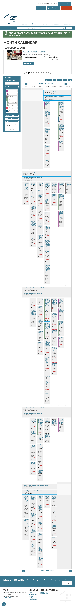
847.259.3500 (7, 598)
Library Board (33, 594)
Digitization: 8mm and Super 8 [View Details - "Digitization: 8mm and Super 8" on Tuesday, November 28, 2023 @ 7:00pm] (41, 558)
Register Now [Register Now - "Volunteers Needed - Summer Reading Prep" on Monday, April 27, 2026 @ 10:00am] (28, 66)
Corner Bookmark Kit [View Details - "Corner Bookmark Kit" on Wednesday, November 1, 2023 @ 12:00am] (48, 103)
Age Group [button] (8, 87)
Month (59, 80)
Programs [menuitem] (55, 24)
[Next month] (66, 84)
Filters (9, 77)
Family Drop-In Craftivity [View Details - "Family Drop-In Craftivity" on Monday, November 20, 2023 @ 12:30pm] (33, 432)
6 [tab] (39, 73)
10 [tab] (49, 73)
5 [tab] (36, 73)
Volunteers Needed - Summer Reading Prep (42, 53)
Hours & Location (65, 4)
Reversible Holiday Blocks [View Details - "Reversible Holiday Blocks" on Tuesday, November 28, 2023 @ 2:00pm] (41, 522)
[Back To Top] (4, 604)
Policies (31, 596)
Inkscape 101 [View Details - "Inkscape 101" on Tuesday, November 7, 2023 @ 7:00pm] (40, 247)
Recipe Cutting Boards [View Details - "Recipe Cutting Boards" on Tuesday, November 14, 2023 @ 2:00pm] (40, 307)
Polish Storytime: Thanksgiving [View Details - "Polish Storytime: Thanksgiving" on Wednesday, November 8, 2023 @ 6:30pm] (49, 227)
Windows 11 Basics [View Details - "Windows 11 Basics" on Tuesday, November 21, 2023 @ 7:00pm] (40, 459)
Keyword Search (10, 80)
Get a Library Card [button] (53, 8)
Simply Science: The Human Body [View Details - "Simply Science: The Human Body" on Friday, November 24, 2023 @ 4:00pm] (61, 421)
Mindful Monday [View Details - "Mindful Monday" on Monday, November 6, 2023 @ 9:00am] (33, 184)
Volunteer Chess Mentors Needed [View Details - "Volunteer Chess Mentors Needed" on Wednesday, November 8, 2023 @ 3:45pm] (48, 185)
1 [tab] (26, 73)
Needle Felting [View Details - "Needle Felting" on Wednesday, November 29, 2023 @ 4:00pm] (47, 497)
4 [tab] (34, 73)
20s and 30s (13, 102)
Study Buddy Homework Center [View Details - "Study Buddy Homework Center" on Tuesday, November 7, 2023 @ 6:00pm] (41, 224)
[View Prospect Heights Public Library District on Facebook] (44, 593)
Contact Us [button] (41, 8)
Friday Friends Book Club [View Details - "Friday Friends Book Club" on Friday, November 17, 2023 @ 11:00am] (61, 323)
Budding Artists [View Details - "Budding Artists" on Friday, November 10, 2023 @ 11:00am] (61, 184)
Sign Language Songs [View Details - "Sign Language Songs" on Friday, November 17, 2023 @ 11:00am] (62, 310)
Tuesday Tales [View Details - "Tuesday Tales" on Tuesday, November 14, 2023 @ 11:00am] (40, 299)
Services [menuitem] (44, 24)
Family (11, 108)
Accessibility (33, 599)
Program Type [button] (9, 115)
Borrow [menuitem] (25, 24)
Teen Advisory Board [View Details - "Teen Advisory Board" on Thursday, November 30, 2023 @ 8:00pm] (54, 538)
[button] (47, 4)
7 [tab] (41, 73)
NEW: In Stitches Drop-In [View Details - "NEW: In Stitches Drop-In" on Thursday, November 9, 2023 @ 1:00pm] (54, 184)
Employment (33, 598)
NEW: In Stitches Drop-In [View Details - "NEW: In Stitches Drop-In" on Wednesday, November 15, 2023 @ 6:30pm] (47, 395)
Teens (11, 96)
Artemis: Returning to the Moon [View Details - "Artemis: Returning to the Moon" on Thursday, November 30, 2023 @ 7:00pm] (55, 509)
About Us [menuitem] (67, 24)
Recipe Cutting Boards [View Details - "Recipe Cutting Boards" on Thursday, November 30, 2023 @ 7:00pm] (54, 526)
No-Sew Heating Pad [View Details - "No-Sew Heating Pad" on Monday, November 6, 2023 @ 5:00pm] (33, 237)
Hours (30, 592)
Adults (11, 99)
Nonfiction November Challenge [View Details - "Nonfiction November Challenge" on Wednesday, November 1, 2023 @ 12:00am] (54, 96)
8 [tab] (44, 73)
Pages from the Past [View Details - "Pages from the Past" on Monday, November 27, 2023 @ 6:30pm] (32, 545)
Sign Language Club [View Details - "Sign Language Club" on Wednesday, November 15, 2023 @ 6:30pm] (48, 382)
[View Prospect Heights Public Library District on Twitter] (47, 593)
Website (14, 28)
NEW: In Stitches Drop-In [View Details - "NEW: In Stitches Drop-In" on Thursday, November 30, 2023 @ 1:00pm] (54, 497)
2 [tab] (29, 73)
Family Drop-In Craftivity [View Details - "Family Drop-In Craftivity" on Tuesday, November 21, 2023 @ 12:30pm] (40, 446)
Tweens (12, 94)
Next (51, 73)
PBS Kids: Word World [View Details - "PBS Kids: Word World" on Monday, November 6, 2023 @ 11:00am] (32, 194)
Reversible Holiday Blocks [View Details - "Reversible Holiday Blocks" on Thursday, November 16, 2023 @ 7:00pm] (55, 364)
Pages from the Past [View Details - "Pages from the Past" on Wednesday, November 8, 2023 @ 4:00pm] (46, 201)
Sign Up (66, 583)
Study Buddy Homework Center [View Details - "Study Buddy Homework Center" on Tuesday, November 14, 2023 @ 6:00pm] (41, 320)
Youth (11, 91)
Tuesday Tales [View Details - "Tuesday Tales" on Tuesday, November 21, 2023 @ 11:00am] (40, 438)
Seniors (12, 105)
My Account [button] (66, 8)
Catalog (7, 28)
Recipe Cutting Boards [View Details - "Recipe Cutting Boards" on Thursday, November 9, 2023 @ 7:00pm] (54, 195)
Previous (24, 73)
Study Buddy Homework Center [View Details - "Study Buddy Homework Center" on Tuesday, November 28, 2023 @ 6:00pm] (41, 535)
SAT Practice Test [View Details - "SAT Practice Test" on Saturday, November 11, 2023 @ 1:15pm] (68, 184)
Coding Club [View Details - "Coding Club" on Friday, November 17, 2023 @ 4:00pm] (61, 338)
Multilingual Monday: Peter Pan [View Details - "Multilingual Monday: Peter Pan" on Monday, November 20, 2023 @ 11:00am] (34, 420)
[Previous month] (26, 84)
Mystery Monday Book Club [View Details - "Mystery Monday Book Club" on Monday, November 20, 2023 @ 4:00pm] (33, 464)
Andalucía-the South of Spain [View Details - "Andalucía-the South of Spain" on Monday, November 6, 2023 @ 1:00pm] (34, 207)
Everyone (12, 110)
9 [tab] (46, 73)
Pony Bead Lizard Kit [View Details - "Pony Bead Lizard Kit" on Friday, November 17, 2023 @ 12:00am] (61, 301)
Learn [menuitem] (34, 24)
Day (70, 80)
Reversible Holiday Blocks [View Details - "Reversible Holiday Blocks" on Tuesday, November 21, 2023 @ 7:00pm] (41, 471)
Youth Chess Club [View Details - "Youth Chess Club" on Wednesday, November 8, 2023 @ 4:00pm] (46, 213)
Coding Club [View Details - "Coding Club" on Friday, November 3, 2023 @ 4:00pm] (61, 142)
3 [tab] (31, 73)
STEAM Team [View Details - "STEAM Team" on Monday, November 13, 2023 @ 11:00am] (33, 299)
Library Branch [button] (9, 118)
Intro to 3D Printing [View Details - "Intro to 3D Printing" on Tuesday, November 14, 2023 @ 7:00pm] (40, 343)
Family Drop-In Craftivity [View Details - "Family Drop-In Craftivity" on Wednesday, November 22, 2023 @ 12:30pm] (47, 420)
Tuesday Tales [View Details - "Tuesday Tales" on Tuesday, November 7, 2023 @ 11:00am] (40, 184)
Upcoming (48, 80)
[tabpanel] (37, 59)
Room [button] (7, 121)
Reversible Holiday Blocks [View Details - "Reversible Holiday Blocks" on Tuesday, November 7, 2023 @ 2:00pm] (41, 209)
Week (65, 80)
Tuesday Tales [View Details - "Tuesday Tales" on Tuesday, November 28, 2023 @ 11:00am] (40, 497)
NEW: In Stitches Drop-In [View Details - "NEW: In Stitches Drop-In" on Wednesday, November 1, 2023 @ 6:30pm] (47, 159)
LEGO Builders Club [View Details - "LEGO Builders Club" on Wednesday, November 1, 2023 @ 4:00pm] (47, 146)
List (54, 80)
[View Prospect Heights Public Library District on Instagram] (42, 593)
